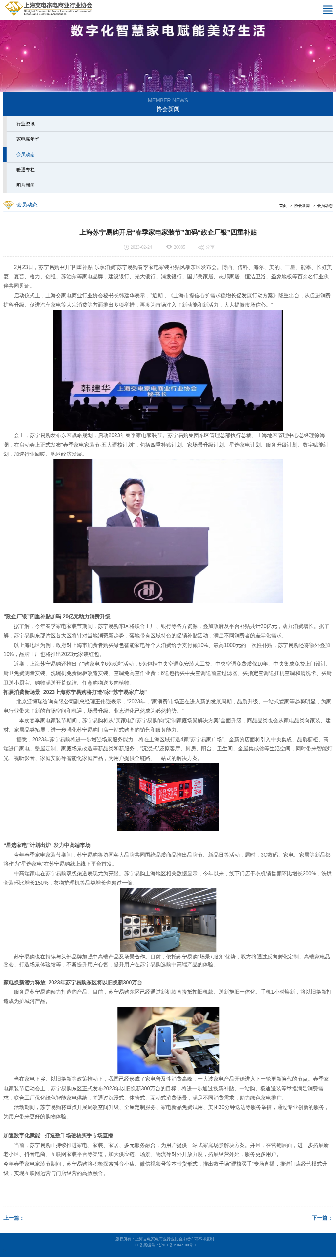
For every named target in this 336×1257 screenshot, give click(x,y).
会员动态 (24, 154)
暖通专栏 (24, 169)
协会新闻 (303, 205)
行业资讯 (24, 123)
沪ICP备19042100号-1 (177, 1245)
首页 (284, 205)
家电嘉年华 (26, 139)
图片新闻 (24, 185)
